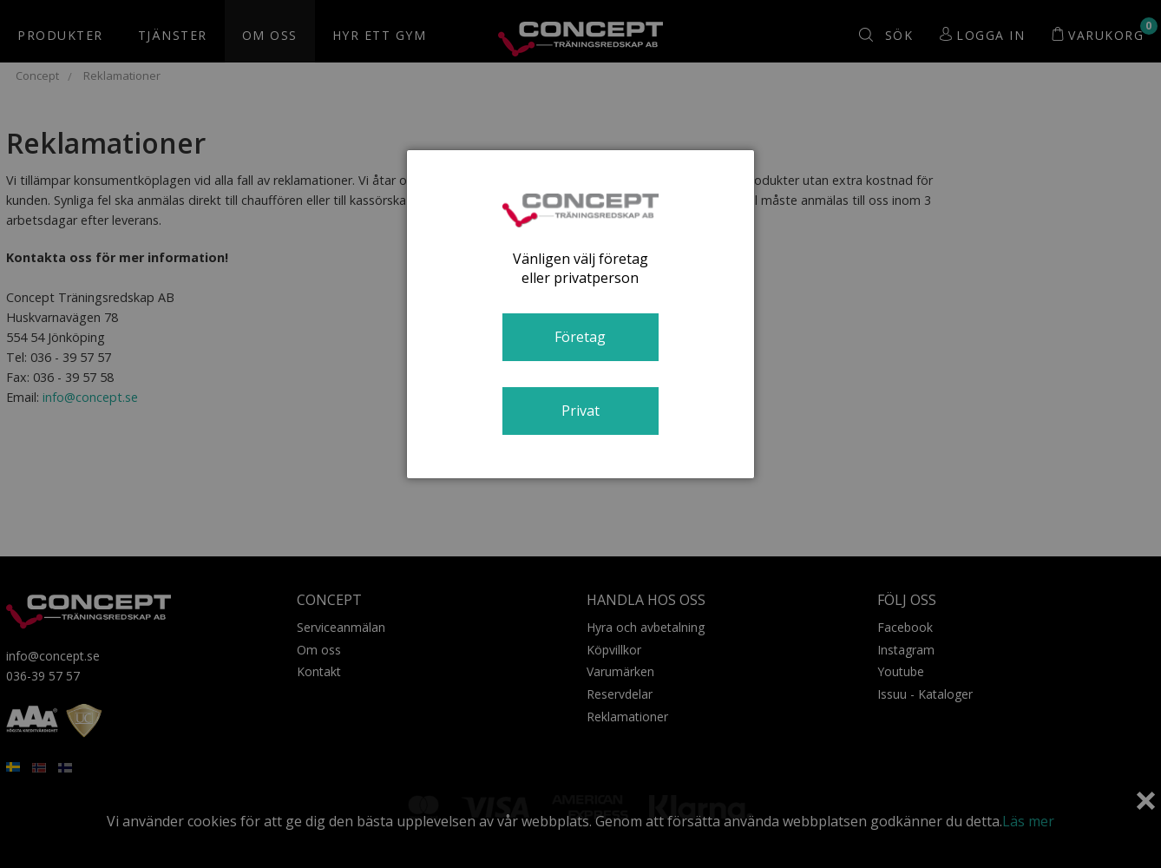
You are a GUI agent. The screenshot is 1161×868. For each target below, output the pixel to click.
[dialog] (580, 314)
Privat (580, 410)
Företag (580, 336)
